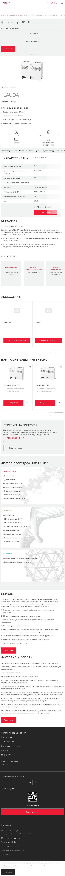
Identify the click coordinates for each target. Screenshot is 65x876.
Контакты (6, 750)
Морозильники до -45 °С (13, 519)
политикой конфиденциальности (9, 866)
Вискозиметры (9, 476)
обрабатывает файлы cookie (14, 863)
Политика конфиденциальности (12, 850)
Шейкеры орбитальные (12, 534)
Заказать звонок (8, 442)
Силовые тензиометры (12, 495)
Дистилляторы (9, 479)
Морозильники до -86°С (12, 523)
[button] (51, 353)
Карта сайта (5, 854)
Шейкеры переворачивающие (14, 538)
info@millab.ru (11, 842)
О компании (7, 741)
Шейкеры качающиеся (12, 530)
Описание (23, 151)
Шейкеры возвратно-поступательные (17, 526)
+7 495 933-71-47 (13, 437)
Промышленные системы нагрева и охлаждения (21, 558)
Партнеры (6, 737)
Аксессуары (34, 151)
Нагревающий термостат (13, 483)
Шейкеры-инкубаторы (12, 542)
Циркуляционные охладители (14, 498)
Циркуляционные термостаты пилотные (18, 562)
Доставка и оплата (11, 746)
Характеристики (9, 151)
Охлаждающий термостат (13, 487)
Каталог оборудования (13, 732)
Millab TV (6, 755)
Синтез (7, 553)
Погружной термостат (12, 491)
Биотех (7, 510)
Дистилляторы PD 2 (42, 385)
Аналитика (9, 471)
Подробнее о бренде (8, 102)
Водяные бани (9, 515)
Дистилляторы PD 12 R (11, 385)
